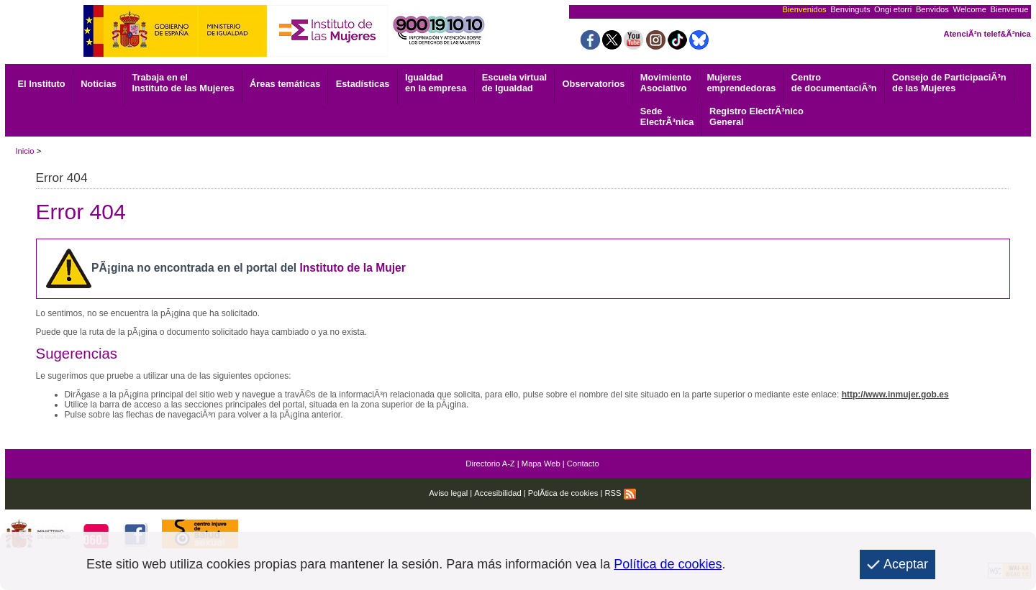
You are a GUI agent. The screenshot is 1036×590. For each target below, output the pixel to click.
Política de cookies (668, 564)
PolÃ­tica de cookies (563, 493)
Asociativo (665, 82)
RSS (620, 493)
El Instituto (41, 83)
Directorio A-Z (489, 463)
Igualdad (435, 82)
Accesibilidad (497, 493)
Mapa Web (541, 463)
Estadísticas (363, 83)
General (756, 116)
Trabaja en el (183, 82)
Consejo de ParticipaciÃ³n (949, 82)
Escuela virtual (514, 82)
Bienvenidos (805, 9)
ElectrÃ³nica (667, 116)
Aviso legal (448, 493)
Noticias (99, 83)
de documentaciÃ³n (834, 82)
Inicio (24, 151)
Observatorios (594, 83)
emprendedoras (741, 82)
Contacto (583, 463)
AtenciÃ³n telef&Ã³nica (987, 33)
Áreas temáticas (285, 83)
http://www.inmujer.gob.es (895, 395)
